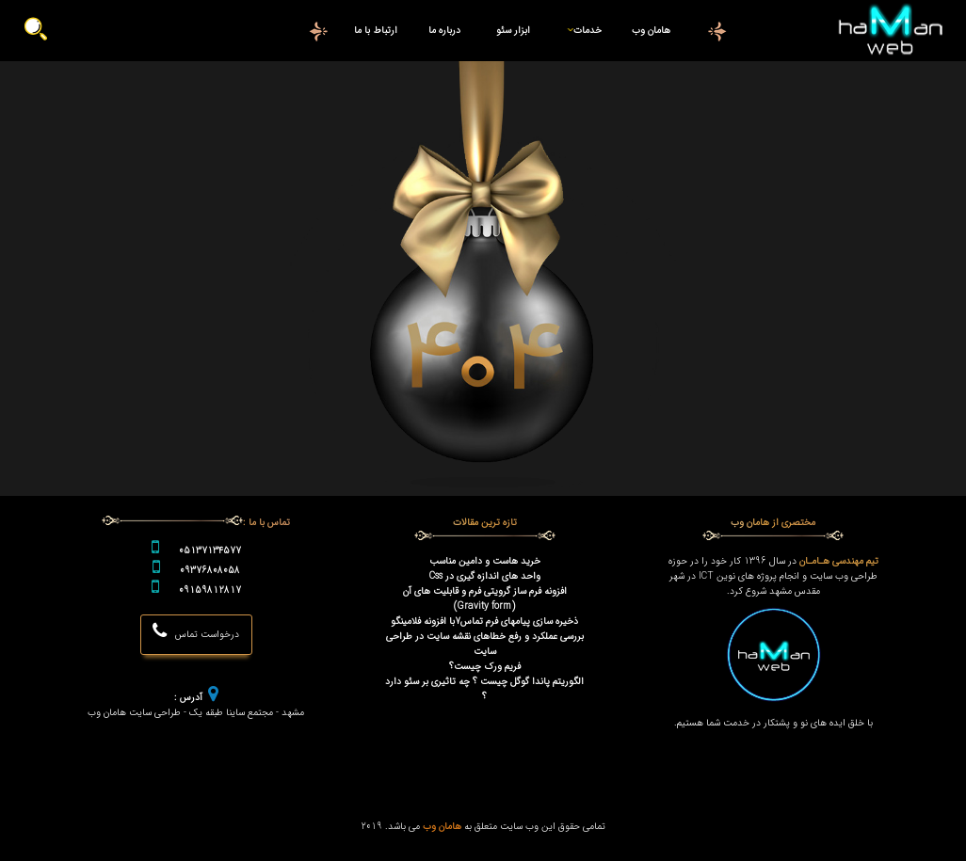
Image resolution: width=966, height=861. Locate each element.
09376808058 (210, 570)
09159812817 (210, 590)
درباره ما (444, 30)
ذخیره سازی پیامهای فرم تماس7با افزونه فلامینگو (484, 621)
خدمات (581, 30)
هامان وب (651, 30)
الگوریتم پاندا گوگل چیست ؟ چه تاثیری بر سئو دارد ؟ (484, 689)
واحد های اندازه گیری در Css (484, 575)
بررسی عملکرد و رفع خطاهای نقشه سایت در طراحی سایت (485, 644)
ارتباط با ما (375, 30)
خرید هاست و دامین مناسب (484, 560)
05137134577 (210, 550)
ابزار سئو (513, 30)
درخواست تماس (196, 632)
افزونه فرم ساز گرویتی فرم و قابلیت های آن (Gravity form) (485, 598)
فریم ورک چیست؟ (485, 666)
